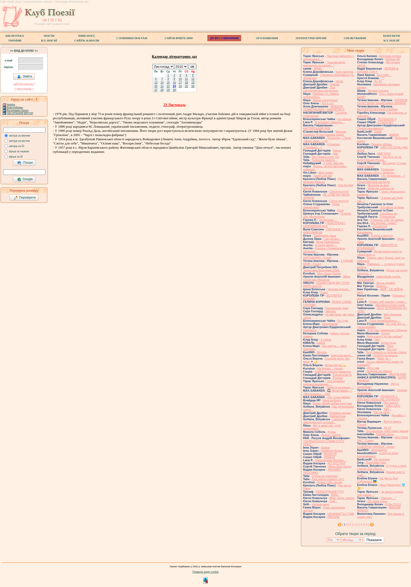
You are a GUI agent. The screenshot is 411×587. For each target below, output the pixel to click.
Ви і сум (342, 320)
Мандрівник (330, 323)
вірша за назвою (19, 151)
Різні (340, 210)
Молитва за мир (378, 185)
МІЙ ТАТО (384, 153)
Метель (322, 352)
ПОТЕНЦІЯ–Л (387, 119)
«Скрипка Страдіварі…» (321, 146)
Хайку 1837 (393, 405)
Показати (373, 540)
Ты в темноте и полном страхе (386, 352)
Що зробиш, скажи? (384, 223)
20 (155, 86)
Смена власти (342, 374)
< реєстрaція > (24, 88)
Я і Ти (378, 81)
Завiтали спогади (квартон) (333, 371)
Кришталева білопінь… (331, 460)
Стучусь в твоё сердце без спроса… (381, 467)
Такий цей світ (322, 175)
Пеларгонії (380, 226)
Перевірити (25, 198)
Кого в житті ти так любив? (385, 336)
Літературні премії (311, 38)
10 (180, 78)
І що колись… (333, 238)
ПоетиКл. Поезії (49, 38)
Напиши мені (320, 504)
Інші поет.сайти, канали (86, 38)
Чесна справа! (385, 282)
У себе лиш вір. (333, 163)
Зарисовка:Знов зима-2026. (321, 270)
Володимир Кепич (18, 110)
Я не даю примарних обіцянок (387, 330)
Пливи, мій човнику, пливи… (388, 301)
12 (192, 78)
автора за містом (19, 140)
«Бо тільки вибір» (338, 397)
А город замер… (326, 245)
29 (168, 90)
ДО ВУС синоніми (224, 38)
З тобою (325, 339)
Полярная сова (376, 462)
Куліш (332, 431)
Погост (385, 333)
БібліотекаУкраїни (15, 38)
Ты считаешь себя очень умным (387, 431)
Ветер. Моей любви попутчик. (332, 403)
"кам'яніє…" (388, 498)
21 (162, 86)
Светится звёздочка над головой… (324, 421)
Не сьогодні (382, 459)
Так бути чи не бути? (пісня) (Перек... (379, 158)
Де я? (387, 427)
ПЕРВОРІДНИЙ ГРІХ (330, 491)
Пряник (334, 84)
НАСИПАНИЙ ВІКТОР (20, 113)
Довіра (325, 447)
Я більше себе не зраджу (387, 219)
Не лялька (344, 119)
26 (192, 86)
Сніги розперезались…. (385, 320)
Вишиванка (364, 232)
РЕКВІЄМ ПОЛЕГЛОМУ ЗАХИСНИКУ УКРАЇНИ (382, 101)
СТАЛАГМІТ (386, 122)
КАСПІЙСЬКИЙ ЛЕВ (316, 128)
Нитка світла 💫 (335, 365)
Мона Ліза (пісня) (339, 466)
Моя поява (326, 172)
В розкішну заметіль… (330, 122)
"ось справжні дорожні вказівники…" (324, 383)
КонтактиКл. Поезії (391, 38)
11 (186, 78)
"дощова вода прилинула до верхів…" (324, 64)
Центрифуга (379, 449)
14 (162, 82)
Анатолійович (15, 107)
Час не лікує (382, 412)
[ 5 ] (366, 524)
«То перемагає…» (393, 175)
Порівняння (387, 216)
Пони (390, 345)
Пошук (25, 163)
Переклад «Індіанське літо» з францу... (376, 171)
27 (155, 90)
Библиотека (337, 416)
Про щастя (390, 402)
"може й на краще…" (340, 387)
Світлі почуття (338, 191)
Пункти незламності (370, 128)
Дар (335, 153)
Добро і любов (331, 435)
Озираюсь (309, 330)
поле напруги (344, 71)
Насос (337, 150)
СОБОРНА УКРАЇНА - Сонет (376, 446)
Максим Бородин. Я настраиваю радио (324, 133)
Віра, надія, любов (341, 498)
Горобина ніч (389, 213)
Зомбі (378, 131)
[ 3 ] (355, 524)
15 (168, 82)
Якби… (335, 494)
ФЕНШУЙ (330, 453)
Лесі (377, 339)
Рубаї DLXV (393, 504)
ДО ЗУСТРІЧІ (336, 463)
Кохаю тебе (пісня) (329, 482)
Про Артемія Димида (323, 180)
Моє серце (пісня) (329, 273)
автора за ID (16, 146)
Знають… (382, 286)
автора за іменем (19, 135)
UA (45, 19)
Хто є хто (327, 103)
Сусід (324, 292)
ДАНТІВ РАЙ (397, 374)
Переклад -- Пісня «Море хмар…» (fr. (327, 139)
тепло (339, 81)
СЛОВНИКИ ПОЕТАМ (131, 38)
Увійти (24, 77)
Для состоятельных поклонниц (320, 89)
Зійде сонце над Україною (326, 278)
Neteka (11, 104)
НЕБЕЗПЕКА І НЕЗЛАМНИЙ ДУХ (324, 224)
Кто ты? (392, 349)
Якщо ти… (384, 358)
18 (186, 82)
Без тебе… (384, 74)
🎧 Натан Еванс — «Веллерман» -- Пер (327, 392)
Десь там (373, 368)
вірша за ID (16, 156)
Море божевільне (327, 241)
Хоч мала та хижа (392, 207)
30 (174, 90)
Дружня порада (378, 90)
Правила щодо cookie (205, 571)
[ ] (344, 524)
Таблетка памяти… (324, 160)
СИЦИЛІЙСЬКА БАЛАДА (373, 182)
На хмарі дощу (377, 501)
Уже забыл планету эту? (328, 479)
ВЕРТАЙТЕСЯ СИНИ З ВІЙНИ (377, 109)
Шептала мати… (342, 355)
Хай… (333, 501)
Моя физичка (393, 314)
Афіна (321, 342)
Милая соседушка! (325, 100)
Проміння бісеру (332, 450)
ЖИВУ (318, 68)
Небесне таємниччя (380, 188)
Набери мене (385, 434)
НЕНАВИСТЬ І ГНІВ (340, 513)
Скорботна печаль (385, 355)
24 (180, 86)
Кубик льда (388, 342)
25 (186, 86)
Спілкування (355, 38)
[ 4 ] (361, 524)
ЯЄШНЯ (329, 457)
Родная (338, 378)
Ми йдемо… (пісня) (330, 368)
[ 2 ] (350, 524)
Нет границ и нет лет (325, 156)
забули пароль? (23, 83)
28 (162, 90)
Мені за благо (332, 400)
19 (192, 82)
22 (168, 86)
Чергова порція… (339, 289)
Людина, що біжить (379, 371)
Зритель (330, 311)
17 (180, 82)
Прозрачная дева (336, 308)
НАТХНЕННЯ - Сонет (317, 257)
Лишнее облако (381, 144)
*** (383, 78)
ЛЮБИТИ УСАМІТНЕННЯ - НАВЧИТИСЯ (323, 108)
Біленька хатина (390, 56)
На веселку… (328, 219)
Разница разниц (340, 412)
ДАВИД (394, 134)
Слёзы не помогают (325, 475)
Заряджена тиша (324, 235)
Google (25, 179)
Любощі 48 (392, 59)
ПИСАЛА (333, 516)
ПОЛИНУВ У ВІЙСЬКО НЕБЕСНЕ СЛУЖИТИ (378, 398)
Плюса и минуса (382, 235)
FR (52, 19)
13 (155, 82)
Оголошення (267, 38)
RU (60, 19)
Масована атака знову (390, 305)
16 (174, 82)
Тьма (387, 317)
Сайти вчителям (179, 38)
